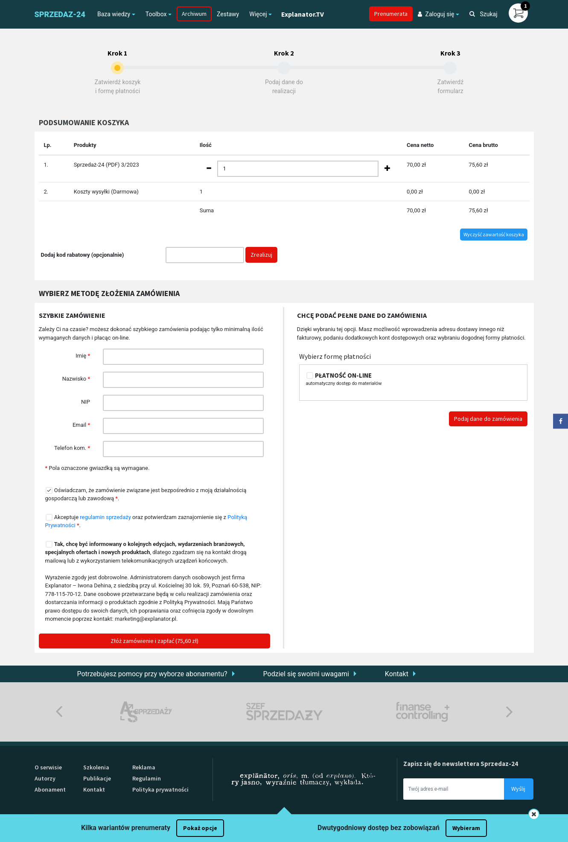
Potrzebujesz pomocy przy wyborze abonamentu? (152, 674)
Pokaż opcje (200, 828)
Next (509, 712)
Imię (83, 355)
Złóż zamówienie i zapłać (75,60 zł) (154, 641)
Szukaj (483, 14)
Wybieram (466, 828)
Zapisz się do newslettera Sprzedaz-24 (460, 764)
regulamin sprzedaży (105, 517)
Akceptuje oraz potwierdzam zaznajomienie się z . (146, 520)
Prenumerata (391, 14)
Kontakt (396, 674)
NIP (85, 402)
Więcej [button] (258, 14)
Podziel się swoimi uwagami (306, 674)
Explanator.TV (302, 14)
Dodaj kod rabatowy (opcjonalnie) (82, 255)
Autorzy (45, 778)
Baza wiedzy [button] (113, 14)
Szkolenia (96, 767)
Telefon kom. (72, 448)
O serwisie (48, 767)
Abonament (50, 789)
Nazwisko (76, 379)
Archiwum (194, 14)
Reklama (143, 767)
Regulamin (146, 778)
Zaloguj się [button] (436, 14)
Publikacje (97, 778)
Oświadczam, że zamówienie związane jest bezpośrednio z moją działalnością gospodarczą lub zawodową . (146, 494)
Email (81, 425)
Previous (59, 712)
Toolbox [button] (156, 14)
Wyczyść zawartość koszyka (493, 234)
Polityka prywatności (160, 789)
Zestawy (228, 14)
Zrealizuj (261, 254)
